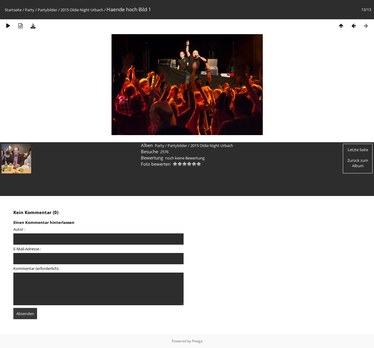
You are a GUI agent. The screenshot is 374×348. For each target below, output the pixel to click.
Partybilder (47, 9)
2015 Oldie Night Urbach (82, 9)
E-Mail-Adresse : (27, 248)
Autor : (19, 229)
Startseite (13, 9)
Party (29, 9)
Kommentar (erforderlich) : (36, 268)
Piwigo (197, 341)
